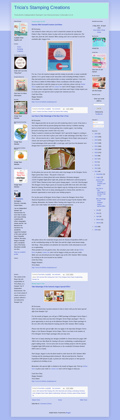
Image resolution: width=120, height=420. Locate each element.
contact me (58, 87)
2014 (96, 162)
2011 (96, 171)
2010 (96, 226)
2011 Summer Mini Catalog (44, 277)
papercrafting (76, 393)
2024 (96, 137)
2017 (96, 159)
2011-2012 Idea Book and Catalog (61, 391)
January (98, 223)
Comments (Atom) (46, 403)
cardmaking (75, 391)
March (98, 219)
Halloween (63, 393)
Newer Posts (36, 400)
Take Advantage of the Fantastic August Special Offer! (51, 287)
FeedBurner (99, 114)
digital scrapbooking (54, 393)
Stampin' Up (51, 111)
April (98, 216)
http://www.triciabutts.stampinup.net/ (44, 102)
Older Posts (83, 400)
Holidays (69, 393)
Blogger (68, 413)
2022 (96, 143)
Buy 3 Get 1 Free (56, 277)
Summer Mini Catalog (61, 111)
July (97, 210)
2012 (96, 168)
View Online (96, 30)
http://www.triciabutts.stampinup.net (44, 381)
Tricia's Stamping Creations (42, 7)
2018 (96, 156)
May (97, 213)
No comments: (56, 109)
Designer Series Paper (68, 277)
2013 (96, 165)
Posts (95, 122)
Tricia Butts (19, 199)
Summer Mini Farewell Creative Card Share (47, 25)
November (99, 174)
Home (60, 400)
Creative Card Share (42, 111)
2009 (96, 230)
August (98, 177)
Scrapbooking (78, 277)
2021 (96, 146)
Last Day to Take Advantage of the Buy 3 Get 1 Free (50, 116)
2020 (96, 149)
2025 (96, 133)
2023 (96, 140)
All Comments (98, 126)
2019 (96, 152)
